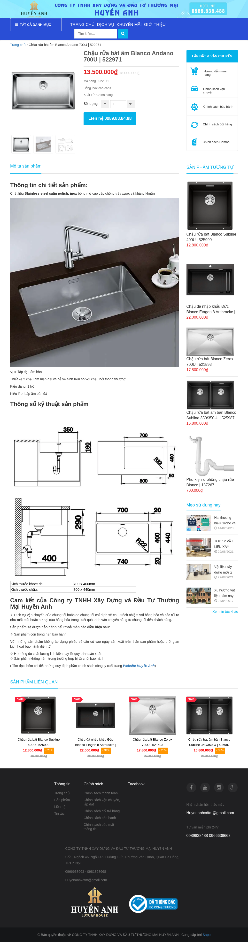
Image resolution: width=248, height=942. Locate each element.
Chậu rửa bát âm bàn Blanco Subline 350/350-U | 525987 (211, 415)
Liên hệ (59, 807)
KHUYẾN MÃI (128, 24)
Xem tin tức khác (225, 611)
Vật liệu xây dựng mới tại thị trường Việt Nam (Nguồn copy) (225, 570)
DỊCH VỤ (105, 24)
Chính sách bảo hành (100, 818)
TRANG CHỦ (82, 24)
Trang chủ (62, 793)
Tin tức (59, 813)
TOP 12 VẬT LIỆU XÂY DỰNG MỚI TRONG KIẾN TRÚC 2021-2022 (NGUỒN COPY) (225, 544)
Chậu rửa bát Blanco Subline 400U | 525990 (211, 237)
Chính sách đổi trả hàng (102, 811)
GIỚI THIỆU (155, 24)
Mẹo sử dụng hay (203, 505)
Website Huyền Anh (139, 666)
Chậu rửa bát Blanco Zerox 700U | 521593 (209, 362)
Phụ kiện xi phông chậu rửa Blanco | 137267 (210, 482)
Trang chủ (18, 45)
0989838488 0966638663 (208, 836)
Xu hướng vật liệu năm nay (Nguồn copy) (224, 593)
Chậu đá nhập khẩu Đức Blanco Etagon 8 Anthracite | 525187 (210, 309)
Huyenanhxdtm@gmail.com (210, 813)
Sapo (207, 935)
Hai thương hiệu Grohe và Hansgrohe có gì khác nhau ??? (225, 521)
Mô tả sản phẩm (25, 166)
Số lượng (91, 104)
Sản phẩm (62, 800)
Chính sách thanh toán (101, 793)
